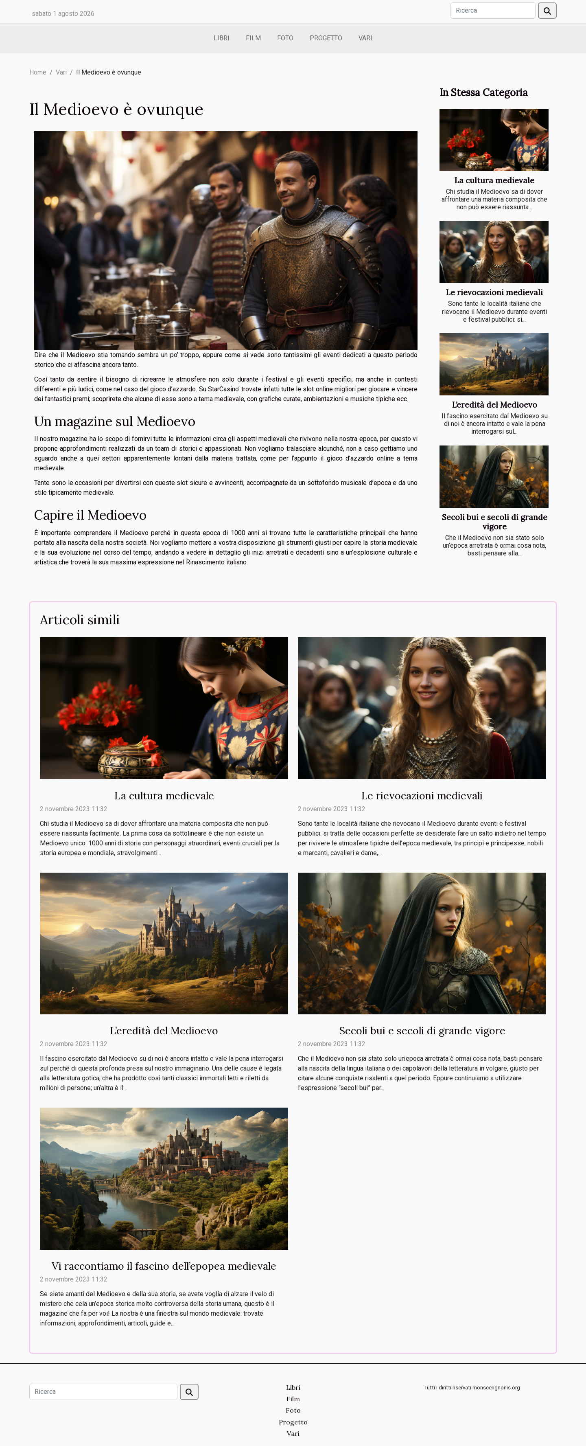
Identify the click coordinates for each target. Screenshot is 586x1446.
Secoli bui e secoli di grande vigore (494, 521)
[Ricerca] (493, 10)
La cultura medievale (494, 180)
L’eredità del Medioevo (494, 405)
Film (253, 38)
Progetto (326, 38)
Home (37, 72)
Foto (285, 38)
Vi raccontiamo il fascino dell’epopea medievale (164, 1266)
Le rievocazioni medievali (494, 292)
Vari (365, 38)
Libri (222, 38)
